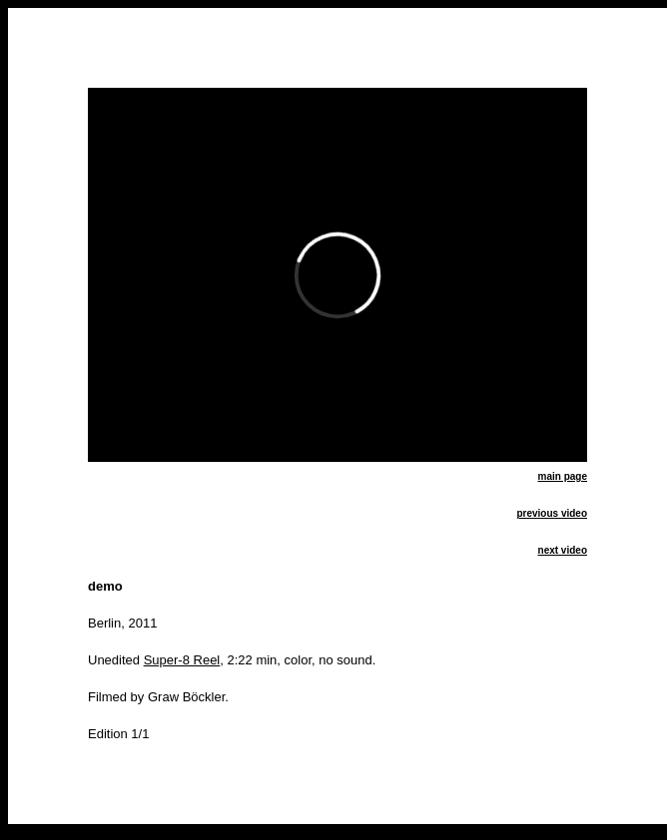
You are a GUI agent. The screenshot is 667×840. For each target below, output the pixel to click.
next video (562, 550)
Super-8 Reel (182, 659)
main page (562, 476)
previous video (551, 513)
